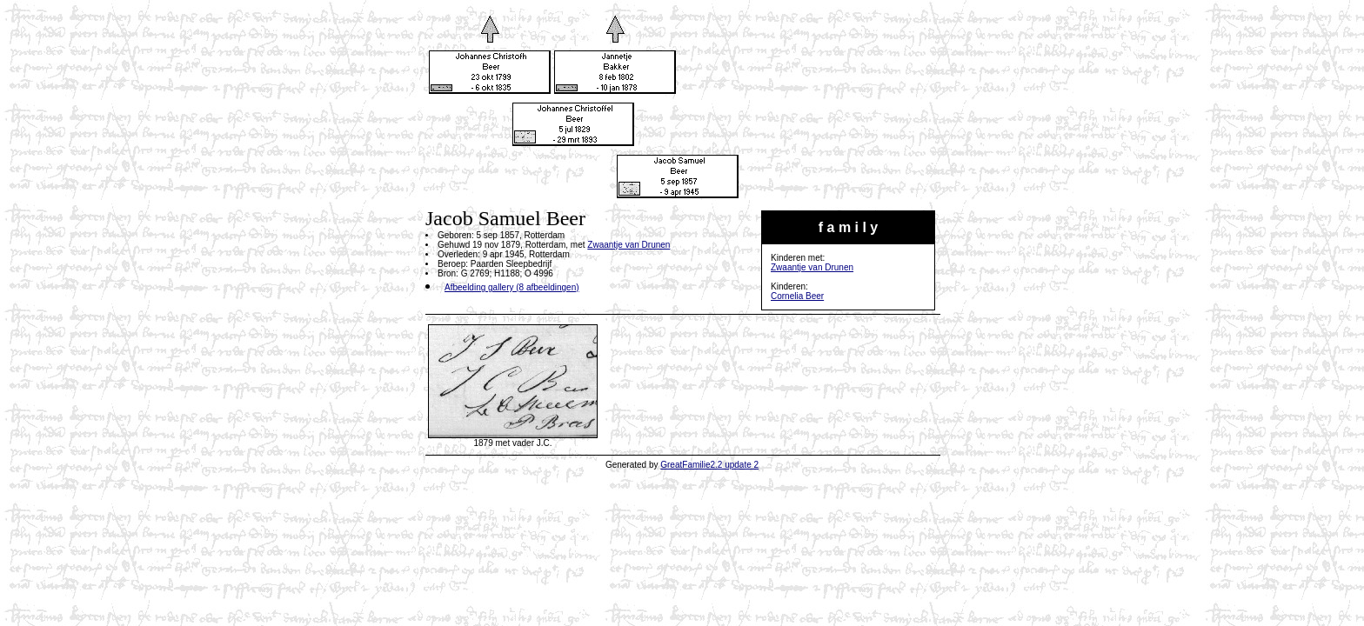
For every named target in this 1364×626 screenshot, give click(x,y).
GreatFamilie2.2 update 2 (709, 465)
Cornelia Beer (797, 296)
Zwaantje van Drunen (812, 267)
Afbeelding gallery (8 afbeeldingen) (512, 287)
